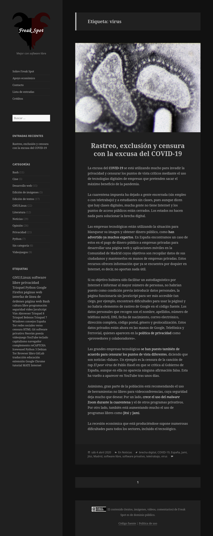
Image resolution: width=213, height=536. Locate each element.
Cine (15, 179)
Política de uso (148, 523)
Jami (135, 413)
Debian (41, 349)
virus (164, 456)
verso (39, 325)
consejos (31, 321)
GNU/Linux (19, 205)
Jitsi (126, 413)
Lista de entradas (23, 92)
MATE (27, 365)
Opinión (17, 225)
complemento (21, 345)
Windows (18, 321)
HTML (27, 329)
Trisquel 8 (38, 313)
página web (34, 301)
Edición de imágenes (25, 192)
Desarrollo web (22, 185)
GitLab (40, 353)
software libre (112, 456)
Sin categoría (20, 245)
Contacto (18, 85)
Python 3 (31, 349)
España (41, 321)
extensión (18, 361)
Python (16, 239)
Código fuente (127, 523)
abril (101, 452)
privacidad (30, 282)
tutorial (17, 365)
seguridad (19, 309)
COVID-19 (116, 168)
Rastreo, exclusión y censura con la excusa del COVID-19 (138, 149)
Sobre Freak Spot (23, 71)
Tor (14, 325)
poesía (39, 333)
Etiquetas (20, 269)
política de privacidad (155, 333)
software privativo (133, 456)
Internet (36, 365)
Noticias (17, 219)
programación (38, 305)
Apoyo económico (23, 78)
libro (32, 353)
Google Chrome (35, 361)
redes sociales (26, 325)
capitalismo (20, 341)
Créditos (17, 98)
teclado (43, 337)
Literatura (18, 212)
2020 (108, 452)
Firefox (18, 292)
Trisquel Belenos (23, 317)
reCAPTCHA (38, 345)
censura (17, 329)
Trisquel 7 (40, 317)
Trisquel (18, 287)
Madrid (98, 456)
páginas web (33, 292)
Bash (15, 172)
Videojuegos (20, 252)
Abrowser (24, 313)
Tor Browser (20, 353)
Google (42, 287)
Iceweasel (19, 349)
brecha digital (147, 452)
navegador (34, 341)
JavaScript (39, 309)
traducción (19, 357)
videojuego (19, 337)
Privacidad (19, 232)
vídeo (29, 309)
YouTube (33, 337)
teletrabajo (153, 456)
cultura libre (20, 305)
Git (34, 329)
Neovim (30, 333)
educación (33, 357)
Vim (15, 313)
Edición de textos (23, 199)
